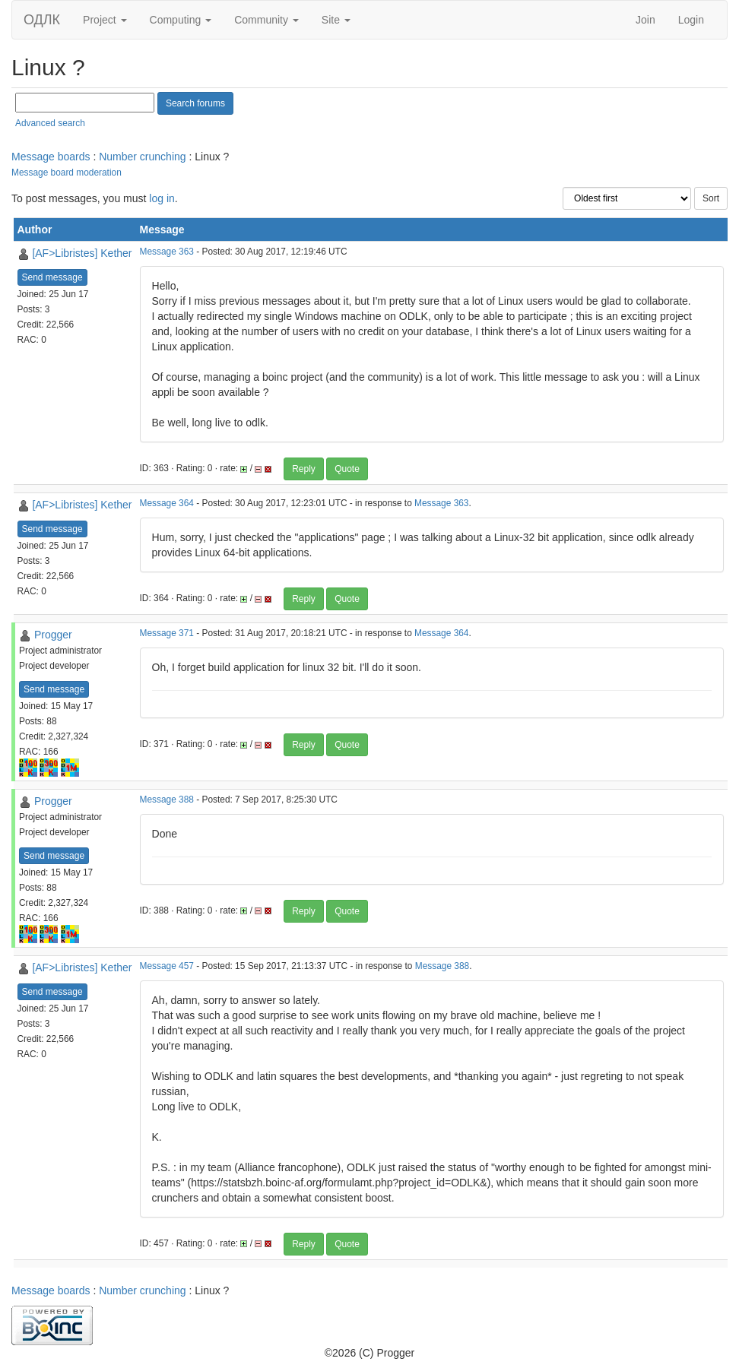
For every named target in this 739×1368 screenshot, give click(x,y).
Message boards (50, 156)
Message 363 (167, 251)
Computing (181, 20)
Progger (53, 635)
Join (645, 20)
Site (336, 20)
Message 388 (167, 799)
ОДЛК (42, 19)
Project (104, 20)
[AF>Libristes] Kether (82, 253)
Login (691, 20)
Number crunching (142, 156)
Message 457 (167, 966)
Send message (52, 277)
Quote (347, 469)
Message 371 (167, 633)
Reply (304, 469)
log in (161, 198)
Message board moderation (66, 172)
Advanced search (50, 123)
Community (266, 20)
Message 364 (167, 503)
